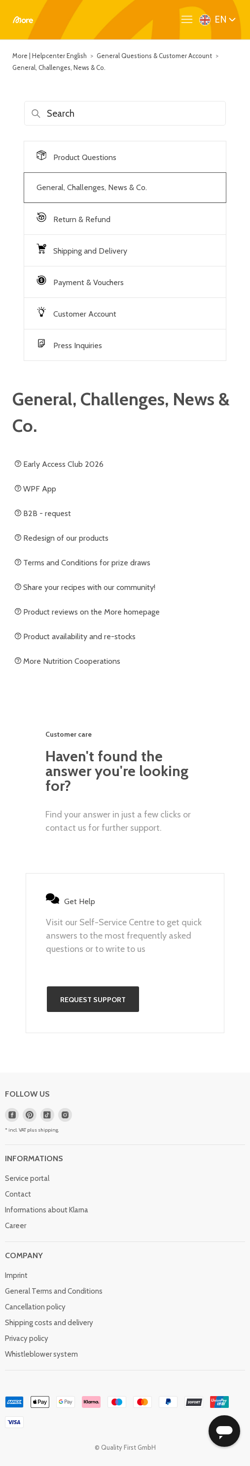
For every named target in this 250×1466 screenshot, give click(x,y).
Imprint (16, 1275)
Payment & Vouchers (80, 281)
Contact (18, 1194)
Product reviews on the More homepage (87, 612)
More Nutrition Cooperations (67, 661)
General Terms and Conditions (54, 1291)
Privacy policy (26, 1338)
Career (15, 1225)
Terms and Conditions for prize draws (82, 562)
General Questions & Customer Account (154, 56)
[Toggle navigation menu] (189, 19)
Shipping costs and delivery (49, 1322)
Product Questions (76, 156)
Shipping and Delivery (81, 250)
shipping (48, 1130)
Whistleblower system (41, 1354)
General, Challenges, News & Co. (59, 67)
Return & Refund (73, 218)
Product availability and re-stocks (75, 636)
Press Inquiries (69, 344)
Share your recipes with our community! (85, 587)
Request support (93, 999)
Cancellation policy (35, 1307)
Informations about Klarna (46, 1209)
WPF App (35, 488)
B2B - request (43, 513)
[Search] (125, 113)
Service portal (27, 1178)
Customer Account (76, 313)
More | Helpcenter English (49, 56)
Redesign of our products (61, 538)
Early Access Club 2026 (59, 464)
